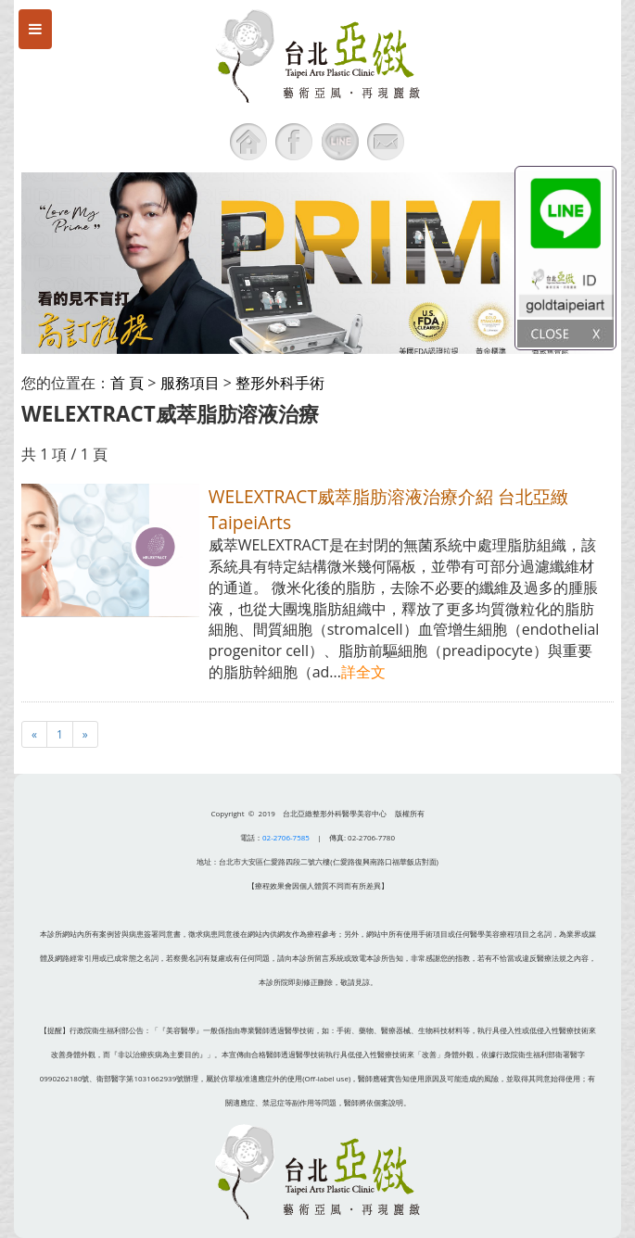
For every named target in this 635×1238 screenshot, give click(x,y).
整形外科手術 (279, 383)
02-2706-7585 (286, 837)
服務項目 (190, 383)
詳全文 (363, 672)
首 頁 (127, 383)
